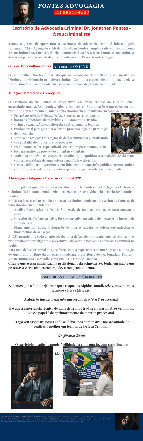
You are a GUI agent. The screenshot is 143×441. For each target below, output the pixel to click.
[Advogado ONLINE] (71, 66)
